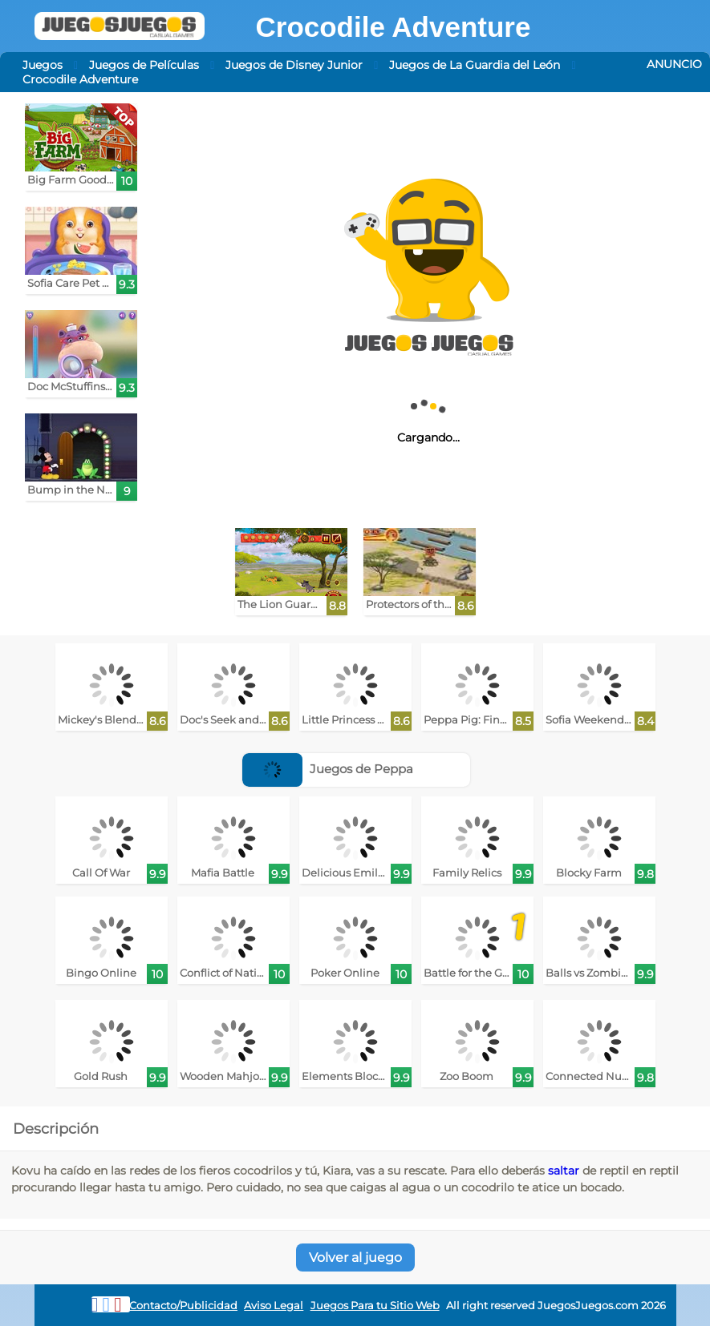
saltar (563, 1170)
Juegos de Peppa (327, 768)
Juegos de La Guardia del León (474, 65)
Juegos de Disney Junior (294, 65)
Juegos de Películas (144, 65)
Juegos (42, 65)
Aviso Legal (273, 1306)
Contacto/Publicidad (183, 1306)
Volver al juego (355, 1257)
